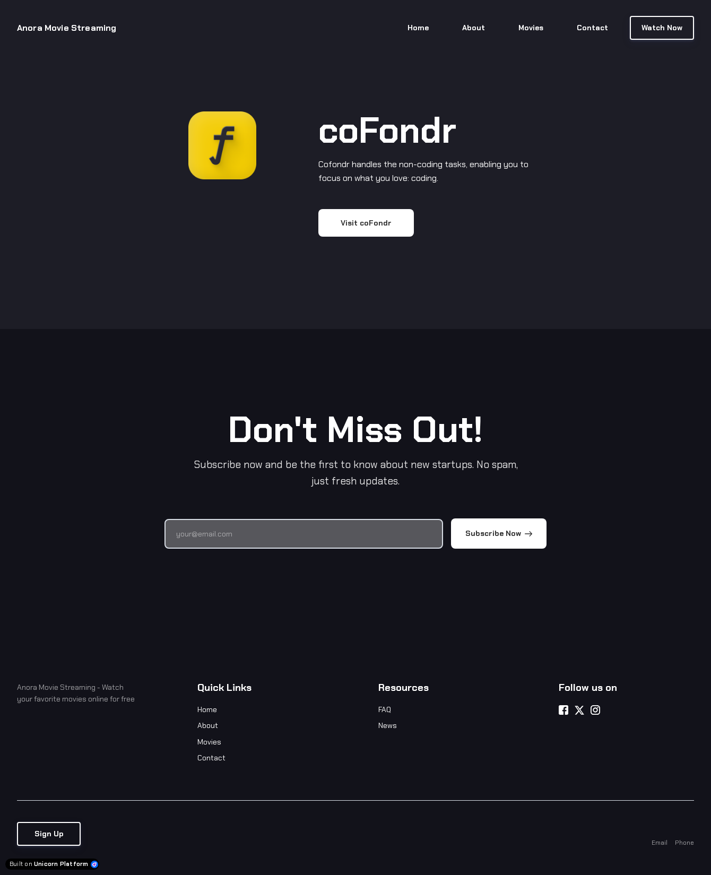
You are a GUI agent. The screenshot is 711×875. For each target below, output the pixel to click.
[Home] (73, 28)
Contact (211, 758)
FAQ (384, 709)
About (207, 725)
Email (659, 842)
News (387, 725)
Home (207, 709)
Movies (209, 742)
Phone (684, 842)
